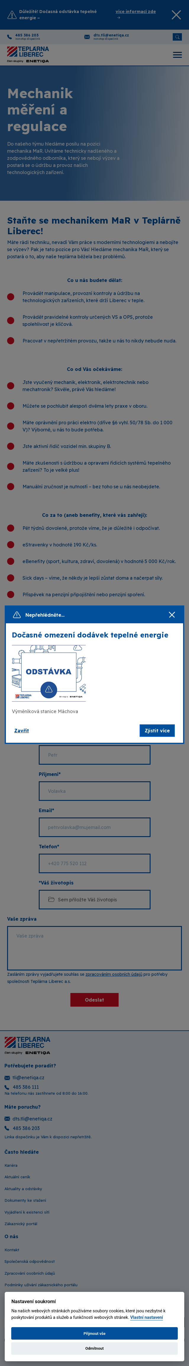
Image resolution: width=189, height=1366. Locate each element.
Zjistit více (157, 731)
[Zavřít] (171, 615)
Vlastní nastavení (146, 1317)
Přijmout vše (94, 1333)
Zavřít (21, 731)
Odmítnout (94, 1348)
